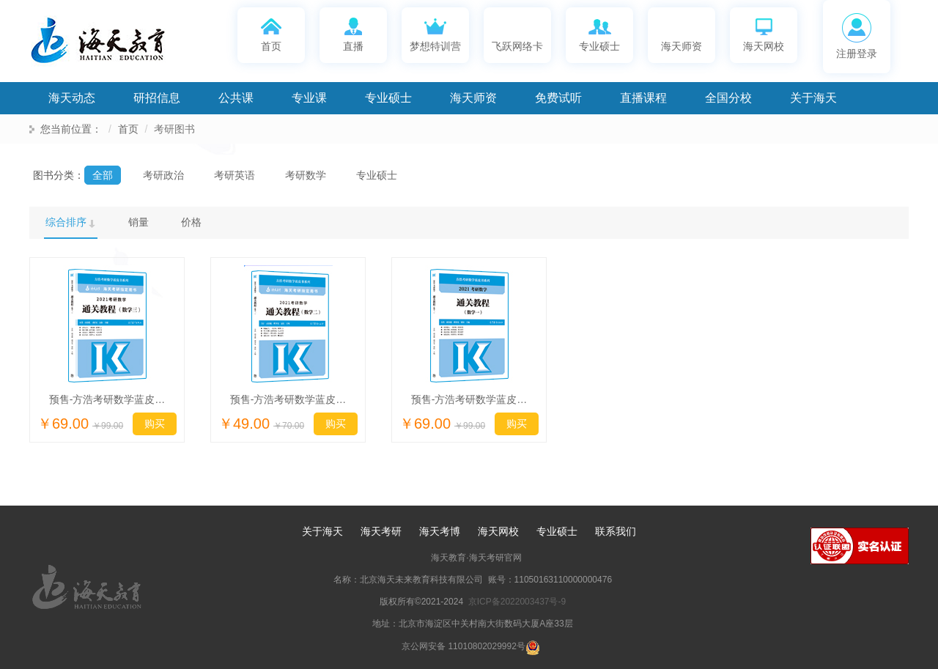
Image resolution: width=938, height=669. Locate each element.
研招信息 (156, 98)
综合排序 (65, 222)
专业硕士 (599, 33)
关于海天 (813, 98)
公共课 (236, 98)
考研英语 (234, 175)
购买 (154, 423)
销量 (138, 222)
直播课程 (643, 98)
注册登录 (856, 36)
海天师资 (681, 33)
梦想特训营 (435, 33)
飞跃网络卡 (517, 33)
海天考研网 (117, 45)
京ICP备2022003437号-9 (517, 601)
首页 (271, 33)
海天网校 (763, 33)
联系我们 (615, 531)
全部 (102, 175)
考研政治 (163, 175)
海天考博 (439, 531)
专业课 (309, 98)
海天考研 (381, 531)
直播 (353, 33)
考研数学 (305, 175)
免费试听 (558, 98)
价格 (191, 222)
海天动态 (71, 98)
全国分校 (728, 98)
